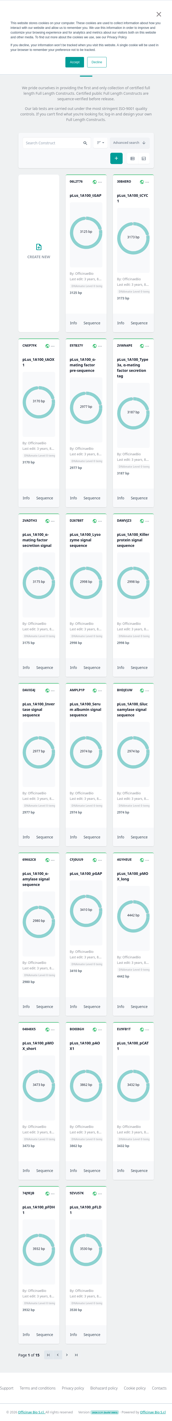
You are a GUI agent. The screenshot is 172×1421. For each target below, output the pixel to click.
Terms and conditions (37, 1388)
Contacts (159, 1388)
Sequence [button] (92, 322)
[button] (85, 143)
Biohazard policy (104, 1388)
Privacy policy (73, 1388)
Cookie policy (135, 1388)
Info (73, 322)
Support (6, 1388)
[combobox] (57, 143)
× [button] (159, 14)
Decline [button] (97, 62)
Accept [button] (75, 62)
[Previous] (67, 1355)
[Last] (76, 1355)
